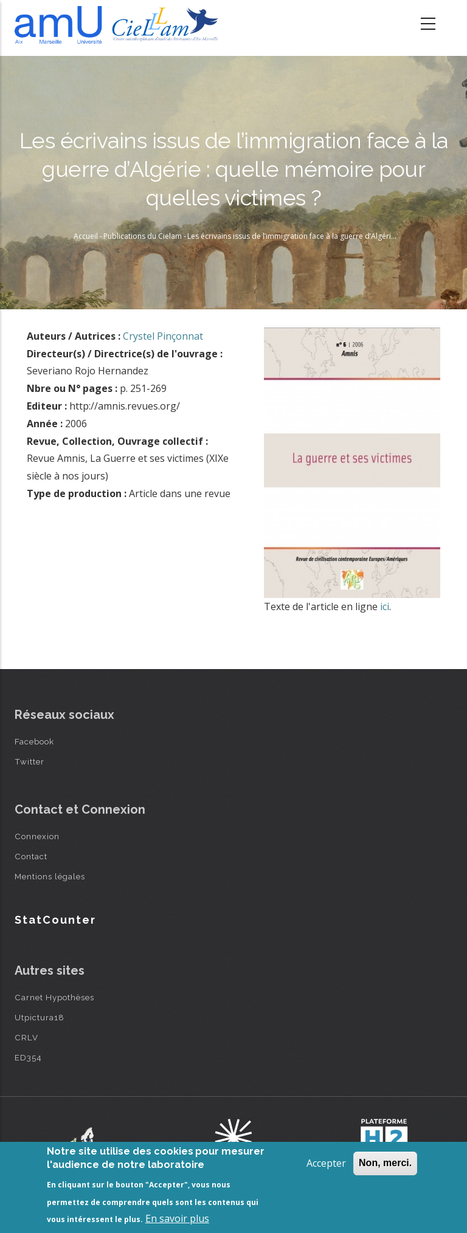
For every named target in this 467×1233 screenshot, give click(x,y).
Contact (31, 856)
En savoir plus (177, 1218)
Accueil (86, 236)
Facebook (34, 741)
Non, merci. (385, 1163)
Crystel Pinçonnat (163, 336)
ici (384, 606)
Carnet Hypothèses (54, 997)
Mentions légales (50, 876)
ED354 (28, 1057)
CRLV (26, 1037)
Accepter (326, 1163)
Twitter (29, 761)
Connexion (37, 836)
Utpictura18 (39, 1017)
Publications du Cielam (142, 236)
